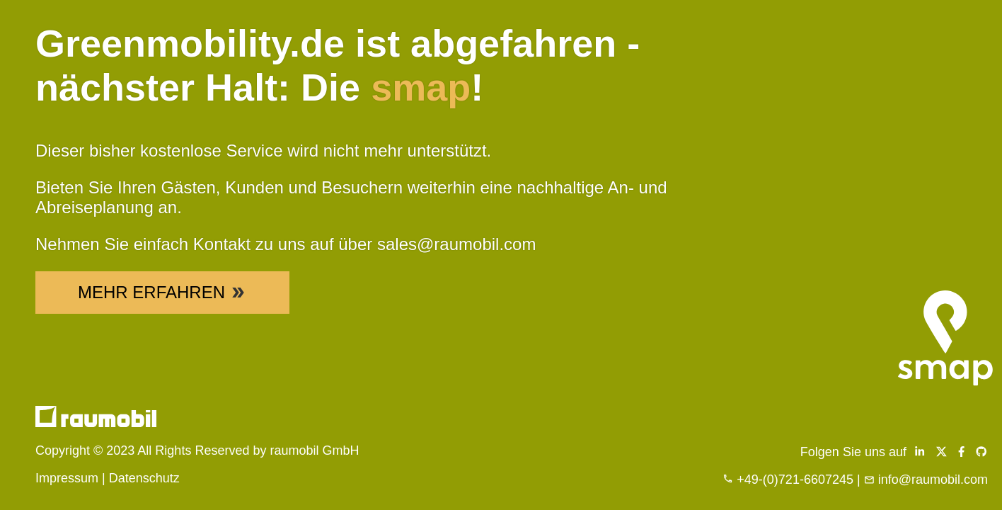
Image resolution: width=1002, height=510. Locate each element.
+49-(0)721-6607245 (795, 479)
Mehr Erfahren (162, 292)
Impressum (66, 478)
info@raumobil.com (933, 479)
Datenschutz (144, 478)
